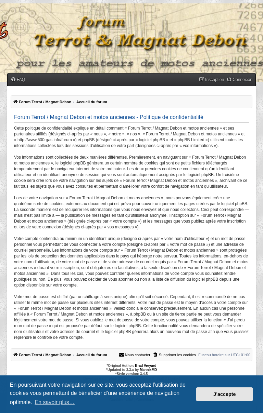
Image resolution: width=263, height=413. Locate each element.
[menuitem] (18, 79)
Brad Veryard (145, 366)
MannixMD (148, 370)
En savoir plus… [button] (55, 402)
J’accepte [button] (224, 394)
